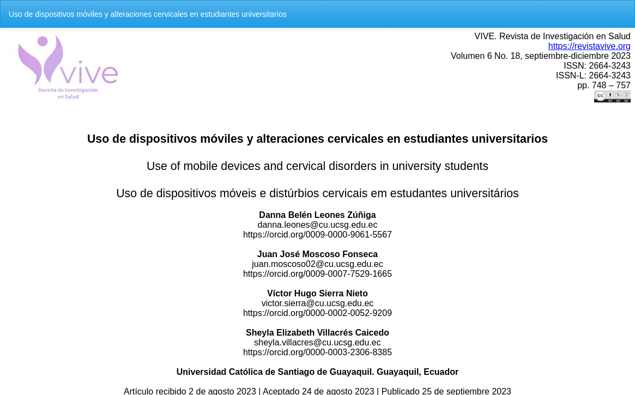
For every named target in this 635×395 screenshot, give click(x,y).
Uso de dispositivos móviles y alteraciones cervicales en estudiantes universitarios (148, 14)
